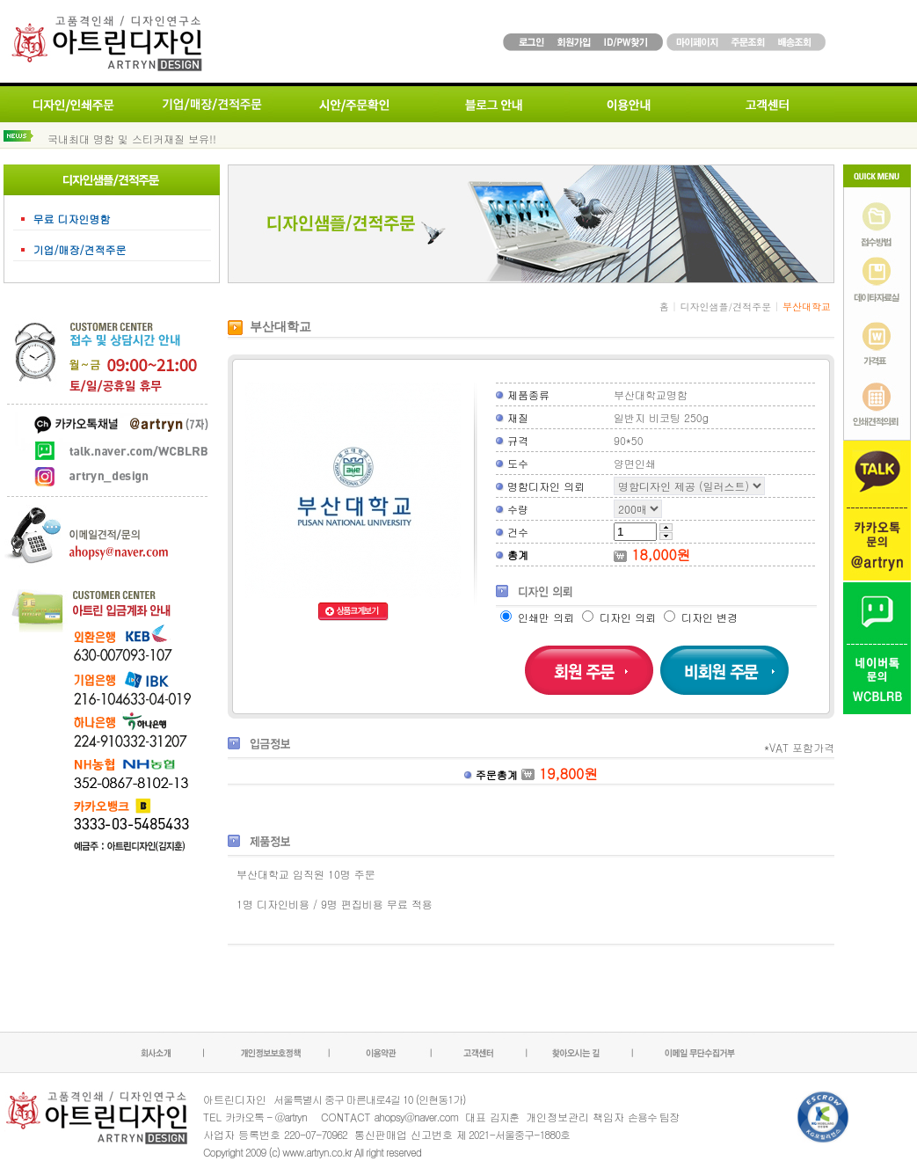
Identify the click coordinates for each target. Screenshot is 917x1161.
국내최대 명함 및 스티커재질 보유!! (131, 138)
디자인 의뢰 (620, 617)
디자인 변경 (701, 617)
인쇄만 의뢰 (539, 617)
